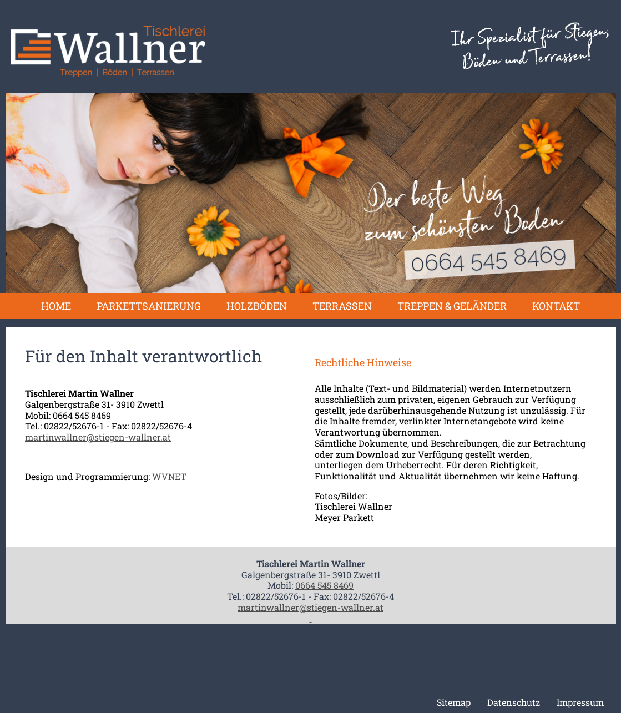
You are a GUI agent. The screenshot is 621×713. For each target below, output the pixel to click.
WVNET (169, 476)
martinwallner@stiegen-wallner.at (98, 437)
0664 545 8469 (324, 585)
